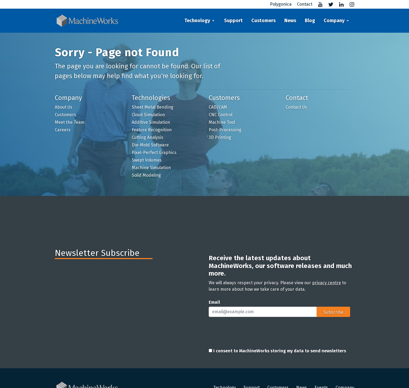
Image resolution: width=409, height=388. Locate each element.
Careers (62, 129)
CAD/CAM (218, 107)
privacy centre (326, 282)
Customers (263, 21)
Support (233, 21)
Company (334, 21)
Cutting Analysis (147, 137)
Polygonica (281, 4)
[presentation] (250, 331)
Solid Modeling (146, 175)
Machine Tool (222, 122)
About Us (63, 107)
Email (214, 302)
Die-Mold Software (150, 145)
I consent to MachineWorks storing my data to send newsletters (277, 350)
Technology (197, 21)
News (290, 21)
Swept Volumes (147, 160)
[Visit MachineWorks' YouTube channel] (318, 4)
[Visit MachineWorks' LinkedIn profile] (339, 4)
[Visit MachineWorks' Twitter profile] (328, 4)
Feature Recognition (152, 129)
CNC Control (220, 114)
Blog (310, 21)
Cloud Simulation (148, 114)
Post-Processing (225, 129)
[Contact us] (302, 4)
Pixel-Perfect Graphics (154, 152)
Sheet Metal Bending (152, 107)
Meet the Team (69, 122)
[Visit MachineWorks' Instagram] (349, 4)
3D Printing (220, 137)
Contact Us (296, 107)
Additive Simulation (151, 122)
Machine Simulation (151, 167)
